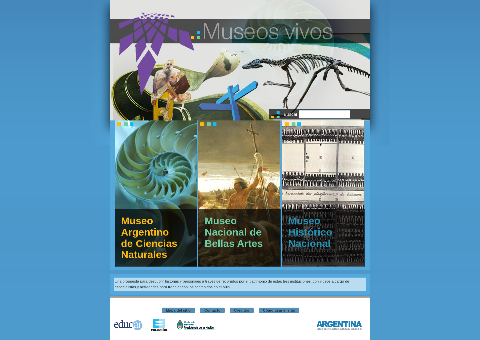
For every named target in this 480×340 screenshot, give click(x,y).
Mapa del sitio (178, 310)
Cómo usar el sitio (279, 310)
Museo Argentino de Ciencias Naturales (149, 237)
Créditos (241, 310)
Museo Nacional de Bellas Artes (234, 232)
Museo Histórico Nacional (310, 232)
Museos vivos (268, 31)
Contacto (212, 310)
